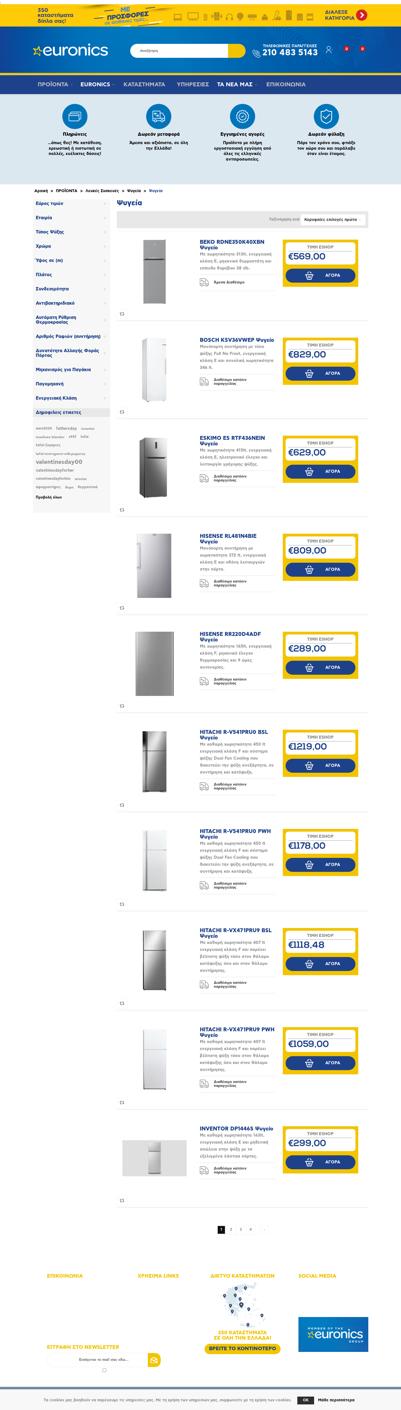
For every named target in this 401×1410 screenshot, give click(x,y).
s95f (72, 437)
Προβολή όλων (49, 497)
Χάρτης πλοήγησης (161, 1285)
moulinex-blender (50, 437)
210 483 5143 (290, 50)
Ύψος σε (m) (49, 260)
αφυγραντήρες (48, 487)
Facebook (313, 1285)
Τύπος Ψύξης (50, 232)
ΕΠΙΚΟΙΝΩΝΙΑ (283, 84)
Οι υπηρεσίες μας (160, 1309)
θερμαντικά (88, 487)
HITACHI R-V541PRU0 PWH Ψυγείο (235, 834)
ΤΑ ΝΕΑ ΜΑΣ (233, 84)
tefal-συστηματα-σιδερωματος (60, 453)
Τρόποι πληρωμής (160, 1317)
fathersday (66, 429)
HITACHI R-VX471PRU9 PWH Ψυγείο (237, 1032)
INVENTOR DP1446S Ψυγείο (236, 1129)
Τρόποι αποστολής (161, 1325)
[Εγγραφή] (104, 1360)
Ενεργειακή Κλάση (56, 398)
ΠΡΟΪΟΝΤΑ (52, 84)
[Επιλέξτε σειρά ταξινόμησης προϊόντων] (333, 219)
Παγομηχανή (49, 384)
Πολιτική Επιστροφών (164, 1332)
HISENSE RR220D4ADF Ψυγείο (230, 637)
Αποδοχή (76, 1370)
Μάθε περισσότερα (336, 1400)
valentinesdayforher (55, 471)
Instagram (314, 1293)
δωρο (69, 487)
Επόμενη (264, 1229)
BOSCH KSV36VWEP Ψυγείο (237, 340)
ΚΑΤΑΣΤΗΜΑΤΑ (143, 84)
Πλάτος (44, 275)
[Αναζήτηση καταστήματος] (179, 51)
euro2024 (44, 428)
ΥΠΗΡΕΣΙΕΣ (191, 84)
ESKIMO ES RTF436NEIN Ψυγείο (232, 441)
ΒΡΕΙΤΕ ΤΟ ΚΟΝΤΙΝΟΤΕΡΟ (242, 1348)
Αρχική (41, 191)
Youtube (312, 1301)
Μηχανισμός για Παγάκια (63, 370)
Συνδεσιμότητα (52, 289)
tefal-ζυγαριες (48, 445)
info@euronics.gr (69, 1309)
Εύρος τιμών (49, 203)
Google (311, 1309)
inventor (88, 428)
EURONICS (95, 84)
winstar (81, 479)
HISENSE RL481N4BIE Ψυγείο (228, 539)
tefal (84, 437)
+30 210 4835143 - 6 (72, 1293)
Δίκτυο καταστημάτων (164, 1293)
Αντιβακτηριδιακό (55, 303)
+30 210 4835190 (69, 1301)
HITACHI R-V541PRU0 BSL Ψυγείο (234, 735)
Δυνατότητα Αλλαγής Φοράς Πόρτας (67, 353)
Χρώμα (43, 246)
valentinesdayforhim (53, 479)
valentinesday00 (59, 462)
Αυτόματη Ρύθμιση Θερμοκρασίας (56, 320)
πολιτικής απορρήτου (82, 1370)
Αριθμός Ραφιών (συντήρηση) (68, 336)
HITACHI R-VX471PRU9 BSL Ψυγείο (236, 933)
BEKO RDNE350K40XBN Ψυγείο (232, 245)
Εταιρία (44, 218)
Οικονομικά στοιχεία (163, 1301)
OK (306, 1400)
